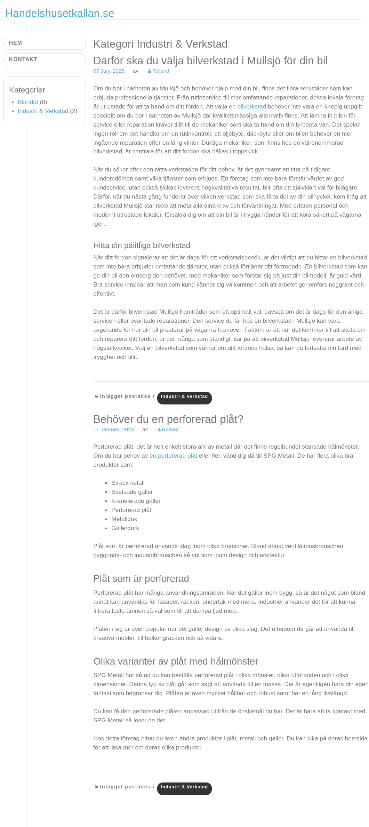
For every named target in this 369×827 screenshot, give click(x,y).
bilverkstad (252, 106)
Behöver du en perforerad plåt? (168, 419)
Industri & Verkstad (184, 396)
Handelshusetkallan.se (59, 13)
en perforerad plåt (173, 455)
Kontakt (23, 59)
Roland (160, 71)
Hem (15, 43)
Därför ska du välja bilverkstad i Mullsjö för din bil (210, 61)
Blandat (28, 101)
